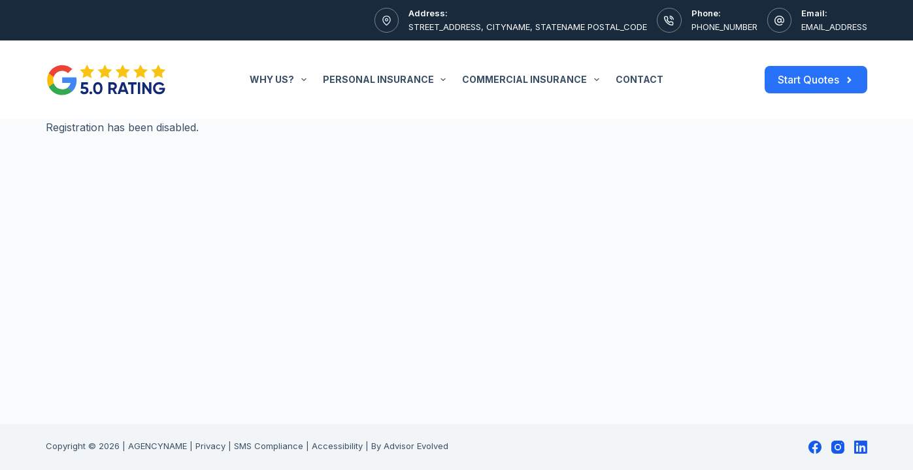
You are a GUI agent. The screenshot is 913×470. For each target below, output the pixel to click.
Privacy (210, 446)
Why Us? (281, 79)
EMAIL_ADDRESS (834, 27)
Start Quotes (816, 79)
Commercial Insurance (533, 79)
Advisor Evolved (416, 446)
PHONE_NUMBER (724, 27)
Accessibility (337, 446)
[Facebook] (815, 447)
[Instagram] (837, 447)
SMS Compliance (268, 446)
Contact (639, 79)
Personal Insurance (387, 79)
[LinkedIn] (860, 447)
